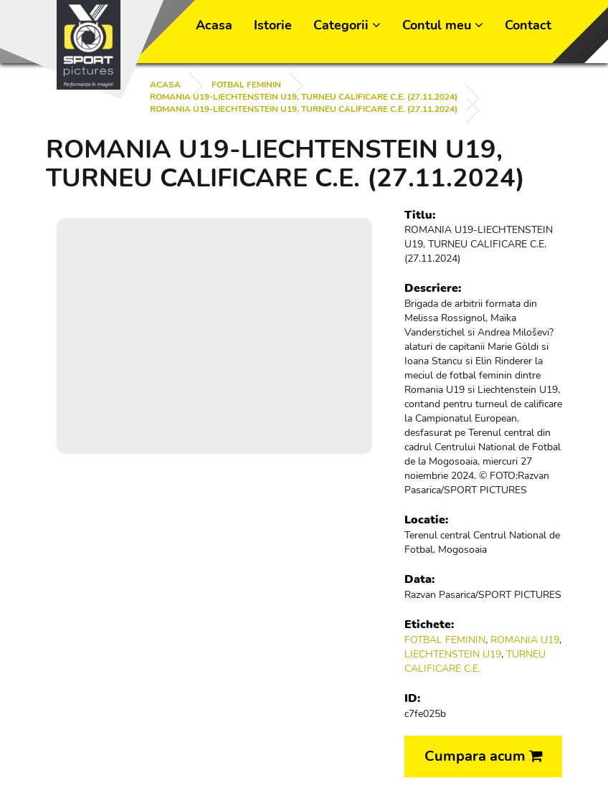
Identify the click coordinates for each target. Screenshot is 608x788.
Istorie (273, 25)
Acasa (214, 25)
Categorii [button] (347, 25)
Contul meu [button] (442, 25)
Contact (528, 25)
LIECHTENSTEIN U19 (452, 654)
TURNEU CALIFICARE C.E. (475, 661)
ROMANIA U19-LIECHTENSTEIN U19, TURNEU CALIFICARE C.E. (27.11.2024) (303, 97)
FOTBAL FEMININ (246, 84)
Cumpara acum (483, 756)
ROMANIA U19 (524, 640)
